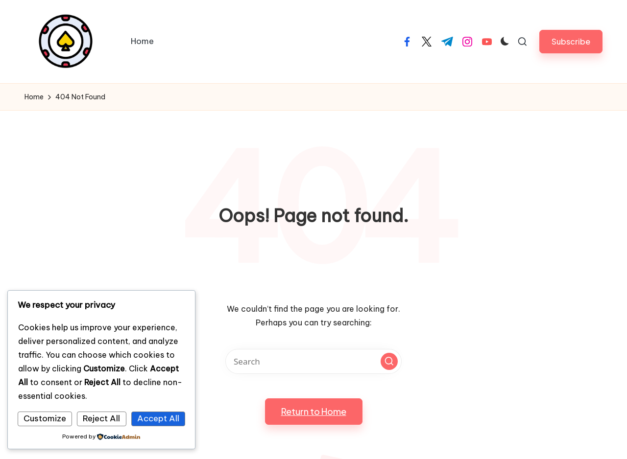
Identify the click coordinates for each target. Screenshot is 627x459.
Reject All (101, 418)
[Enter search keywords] (313, 361)
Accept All (158, 418)
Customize (45, 418)
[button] (571, 41)
